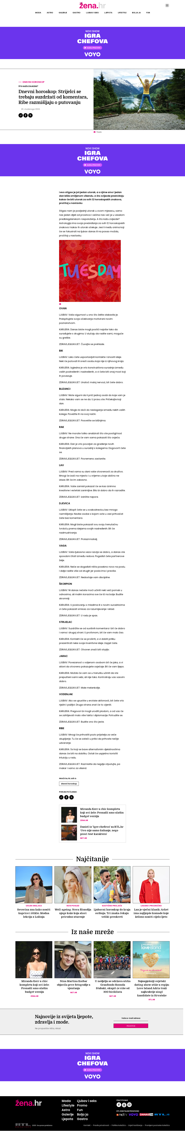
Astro (50, 12)
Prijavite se (131, 1026)
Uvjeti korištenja (135, 1125)
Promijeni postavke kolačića (157, 1125)
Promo (82, 1106)
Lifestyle (122, 12)
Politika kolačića (118, 1125)
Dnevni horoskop (34, 82)
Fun (148, 12)
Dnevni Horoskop (69, 783)
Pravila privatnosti (101, 1125)
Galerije (63, 12)
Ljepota (108, 12)
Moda (38, 12)
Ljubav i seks (92, 12)
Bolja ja (136, 12)
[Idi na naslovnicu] (92, 8)
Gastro (76, 12)
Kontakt (86, 1125)
